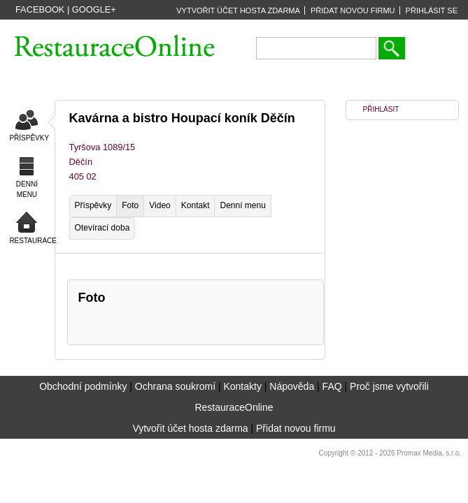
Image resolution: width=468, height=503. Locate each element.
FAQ (332, 386)
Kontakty (242, 386)
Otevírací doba (102, 228)
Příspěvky (93, 205)
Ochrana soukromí (175, 386)
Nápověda (291, 386)
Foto (130, 205)
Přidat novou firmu (296, 428)
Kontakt (195, 205)
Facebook (39, 9)
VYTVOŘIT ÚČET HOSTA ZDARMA (238, 10)
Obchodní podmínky (83, 386)
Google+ (94, 9)
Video (159, 205)
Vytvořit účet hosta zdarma (190, 428)
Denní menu (242, 205)
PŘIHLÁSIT (381, 109)
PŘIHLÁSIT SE (432, 10)
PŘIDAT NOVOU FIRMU (353, 10)
